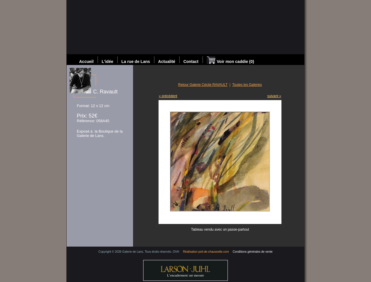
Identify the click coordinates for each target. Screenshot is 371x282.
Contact (191, 61)
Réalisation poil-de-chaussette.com (206, 251)
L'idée (107, 61)
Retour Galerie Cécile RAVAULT (203, 85)
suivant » (274, 96)
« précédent (168, 96)
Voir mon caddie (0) (230, 60)
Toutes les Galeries (247, 85)
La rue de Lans (135, 61)
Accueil (86, 61)
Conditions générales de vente (253, 251)
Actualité (166, 61)
